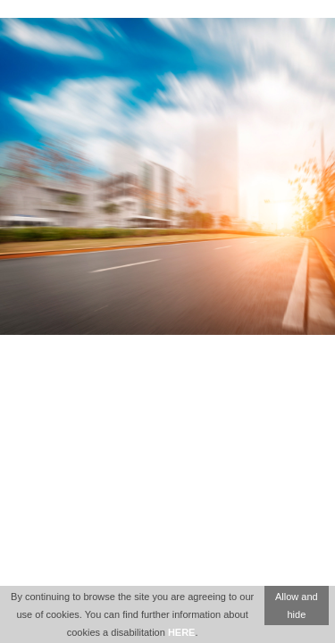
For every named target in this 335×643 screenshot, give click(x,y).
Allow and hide (296, 605)
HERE (182, 632)
